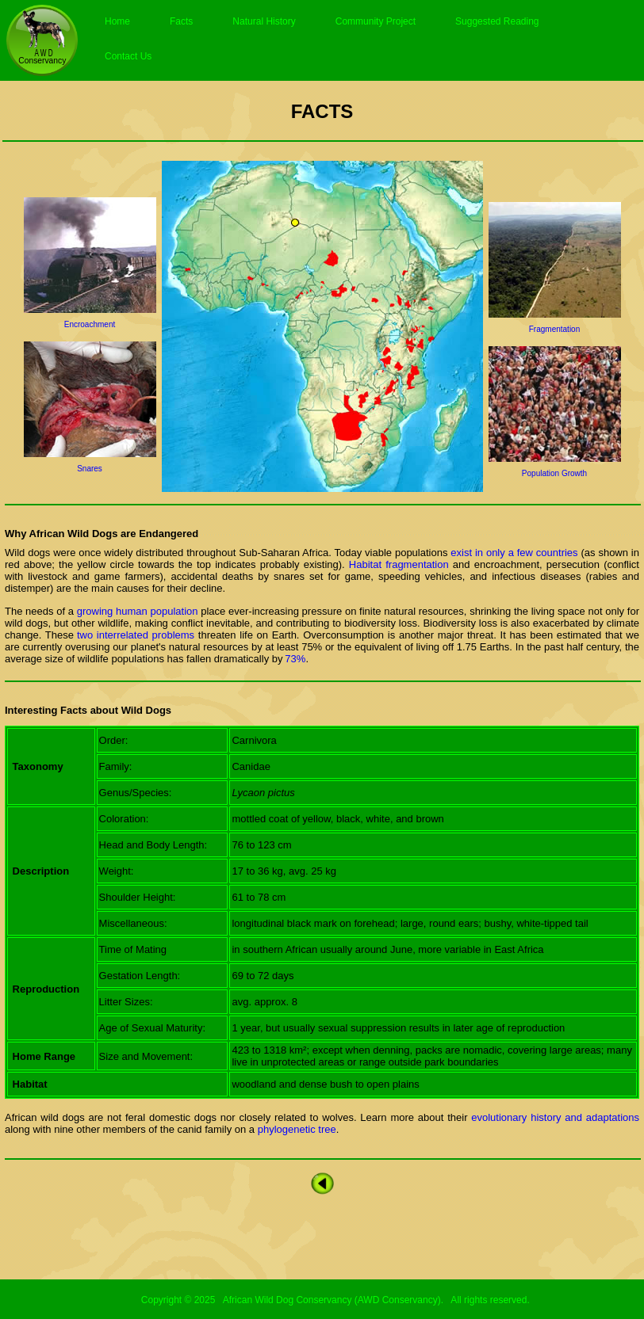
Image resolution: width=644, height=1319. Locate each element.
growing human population (137, 611)
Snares (89, 468)
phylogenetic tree (295, 1129)
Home (117, 21)
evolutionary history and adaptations (555, 1117)
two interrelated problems (135, 635)
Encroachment (89, 324)
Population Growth (554, 473)
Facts (181, 21)
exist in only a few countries (513, 552)
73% (295, 659)
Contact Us (128, 56)
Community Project (375, 21)
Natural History (263, 21)
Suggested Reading (497, 21)
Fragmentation (554, 329)
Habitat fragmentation (397, 564)
